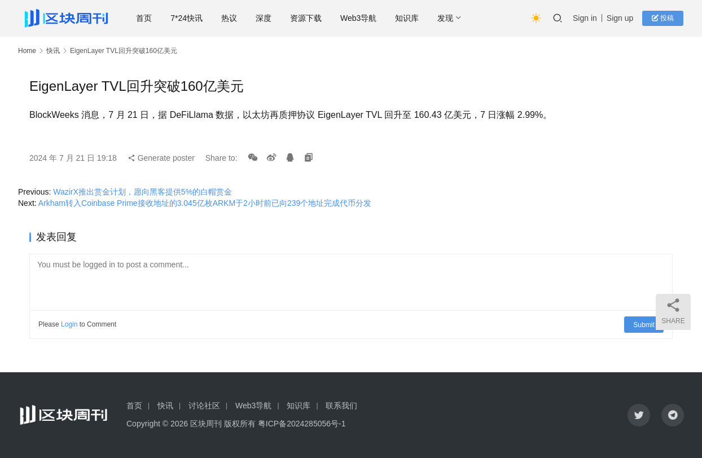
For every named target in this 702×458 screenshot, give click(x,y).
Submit (644, 324)
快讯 (53, 51)
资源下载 (315, 18)
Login (69, 324)
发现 (454, 18)
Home (27, 51)
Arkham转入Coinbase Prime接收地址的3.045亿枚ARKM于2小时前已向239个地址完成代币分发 (204, 203)
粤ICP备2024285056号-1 (302, 423)
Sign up (621, 18)
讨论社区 (204, 405)
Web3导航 (367, 18)
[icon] (639, 415)
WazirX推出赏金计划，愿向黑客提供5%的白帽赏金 (142, 191)
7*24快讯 (195, 18)
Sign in (586, 18)
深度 (272, 18)
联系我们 (341, 405)
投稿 (664, 18)
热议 (238, 18)
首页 (153, 18)
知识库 (416, 18)
